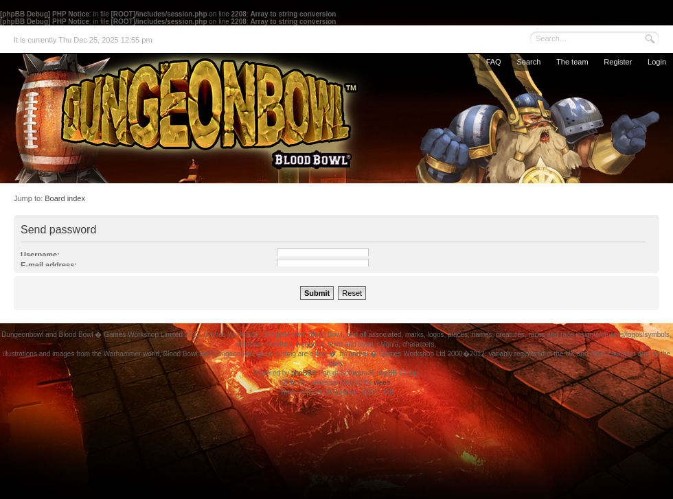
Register (618, 62)
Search (528, 62)
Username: (40, 255)
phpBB (301, 373)
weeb (382, 382)
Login (657, 62)
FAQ (493, 62)
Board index (65, 198)
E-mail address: (49, 265)
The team (572, 62)
